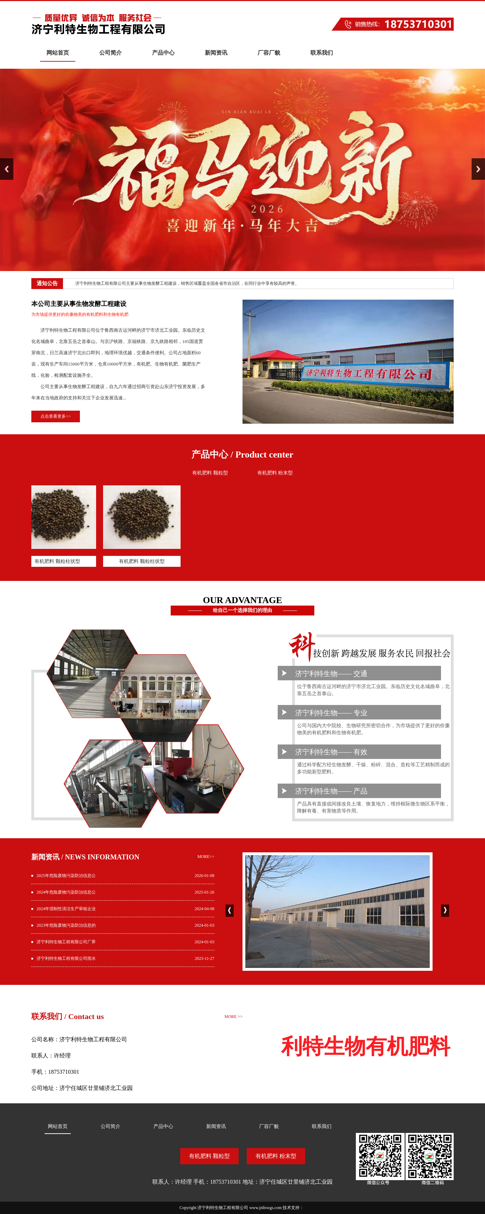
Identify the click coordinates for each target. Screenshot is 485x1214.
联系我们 (321, 53)
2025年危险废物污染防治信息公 (66, 875)
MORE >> (233, 1016)
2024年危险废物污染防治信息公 (66, 892)
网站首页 (57, 53)
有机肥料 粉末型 (275, 473)
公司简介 (110, 53)
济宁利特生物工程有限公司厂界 (66, 941)
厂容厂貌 (269, 53)
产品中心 (163, 53)
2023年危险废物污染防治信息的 (66, 925)
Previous (6, 169)
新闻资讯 (216, 53)
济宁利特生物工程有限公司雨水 (66, 958)
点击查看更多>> (55, 416)
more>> (205, 856)
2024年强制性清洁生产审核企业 (66, 908)
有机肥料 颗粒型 (210, 473)
